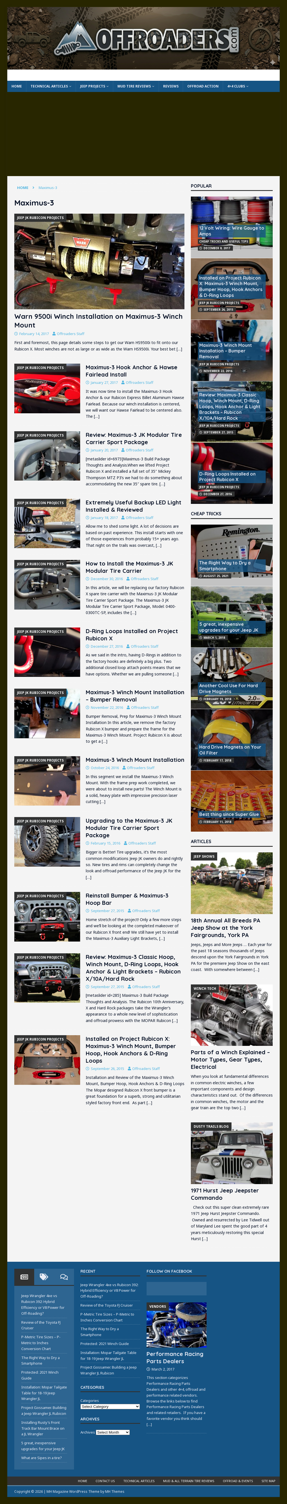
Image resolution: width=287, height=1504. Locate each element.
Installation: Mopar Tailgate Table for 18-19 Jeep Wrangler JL (44, 1393)
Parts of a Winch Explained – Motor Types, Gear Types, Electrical (230, 1059)
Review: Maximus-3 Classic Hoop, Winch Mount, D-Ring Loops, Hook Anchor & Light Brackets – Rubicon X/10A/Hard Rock (133, 967)
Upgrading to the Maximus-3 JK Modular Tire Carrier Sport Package (129, 828)
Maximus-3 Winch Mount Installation (135, 759)
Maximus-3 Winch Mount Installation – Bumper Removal (135, 696)
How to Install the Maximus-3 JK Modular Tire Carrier (129, 567)
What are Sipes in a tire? (41, 1457)
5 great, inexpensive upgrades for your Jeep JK (228, 627)
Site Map (268, 1481)
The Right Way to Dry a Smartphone (225, 565)
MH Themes (114, 1491)
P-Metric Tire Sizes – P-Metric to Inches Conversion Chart (41, 1342)
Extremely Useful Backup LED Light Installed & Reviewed (133, 506)
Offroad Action (203, 86)
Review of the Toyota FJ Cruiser (106, 1305)
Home (16, 86)
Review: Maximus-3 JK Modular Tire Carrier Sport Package (134, 438)
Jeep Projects (92, 86)
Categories (89, 1400)
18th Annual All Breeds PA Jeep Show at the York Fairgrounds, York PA (225, 927)
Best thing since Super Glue (229, 814)
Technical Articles (49, 86)
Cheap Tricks (206, 513)
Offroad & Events (238, 1481)
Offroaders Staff (70, 333)
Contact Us (105, 1481)
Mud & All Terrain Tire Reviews (188, 1481)
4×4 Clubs (236, 86)
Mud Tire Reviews (134, 86)
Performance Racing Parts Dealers (175, 1357)
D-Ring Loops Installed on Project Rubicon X (227, 477)
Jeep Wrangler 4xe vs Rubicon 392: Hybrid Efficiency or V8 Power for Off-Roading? (109, 1290)
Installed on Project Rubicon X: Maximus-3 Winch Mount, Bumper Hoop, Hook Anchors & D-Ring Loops (131, 1049)
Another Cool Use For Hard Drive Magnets (228, 688)
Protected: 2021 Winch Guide (104, 1343)
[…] (179, 349)
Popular (201, 186)
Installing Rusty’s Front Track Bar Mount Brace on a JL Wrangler (42, 1428)
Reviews (171, 86)
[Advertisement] (143, 134)
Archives (87, 1432)
